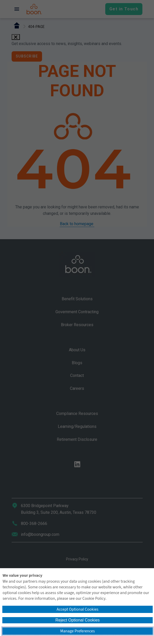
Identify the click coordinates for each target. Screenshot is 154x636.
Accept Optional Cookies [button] (77, 609)
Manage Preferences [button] (77, 631)
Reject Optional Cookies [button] (77, 620)
